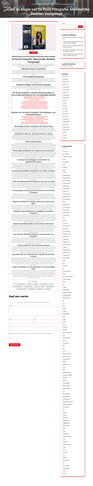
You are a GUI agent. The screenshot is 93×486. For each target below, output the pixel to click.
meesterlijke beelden (50, 286)
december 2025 (66, 87)
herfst (64, 273)
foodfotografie (66, 215)
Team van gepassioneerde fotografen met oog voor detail (34, 105)
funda (64, 260)
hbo (63, 268)
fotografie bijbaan (66, 249)
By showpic (35, 281)
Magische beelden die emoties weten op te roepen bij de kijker (34, 108)
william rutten (66, 460)
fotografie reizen (66, 255)
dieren (64, 202)
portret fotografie (66, 385)
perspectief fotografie (67, 375)
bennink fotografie (67, 178)
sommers (65, 415)
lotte (64, 335)
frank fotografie (66, 257)
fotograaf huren (66, 241)
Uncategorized (66, 433)
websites (65, 457)
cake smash (65, 191)
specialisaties (40, 288)
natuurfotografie (66, 359)
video (64, 439)
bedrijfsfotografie (66, 175)
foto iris (64, 220)
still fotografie (66, 420)
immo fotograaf (66, 289)
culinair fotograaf (66, 194)
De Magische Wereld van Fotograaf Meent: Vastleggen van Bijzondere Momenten (73, 54)
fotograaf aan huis (67, 234)
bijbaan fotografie (66, 180)
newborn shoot (66, 364)
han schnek (65, 265)
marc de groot (66, 343)
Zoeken (63, 23)
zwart (64, 471)
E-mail (35, 319)
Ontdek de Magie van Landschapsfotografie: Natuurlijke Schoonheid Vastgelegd (73, 42)
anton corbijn (65, 154)
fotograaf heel (66, 239)
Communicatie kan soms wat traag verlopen (34, 120)
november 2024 (66, 121)
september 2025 (66, 95)
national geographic (67, 353)
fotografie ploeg (66, 252)
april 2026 (65, 76)
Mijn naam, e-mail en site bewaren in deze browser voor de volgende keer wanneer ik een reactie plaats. (31, 333)
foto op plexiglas (66, 231)
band (64, 170)
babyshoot (65, 167)
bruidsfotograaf (66, 186)
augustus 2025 (66, 97)
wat (63, 455)
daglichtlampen (66, 196)
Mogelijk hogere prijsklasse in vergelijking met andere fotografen (34, 116)
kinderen (64, 311)
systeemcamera (66, 425)
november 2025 (66, 89)
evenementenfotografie (17, 286)
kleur (64, 316)
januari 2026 (65, 84)
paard (64, 369)
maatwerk (37, 286)
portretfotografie (31, 288)
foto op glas (65, 228)
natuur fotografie (66, 356)
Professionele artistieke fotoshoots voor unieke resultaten (34, 103)
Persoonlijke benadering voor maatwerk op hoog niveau (34, 101)
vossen (64, 447)
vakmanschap (47, 288)
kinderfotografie (66, 313)
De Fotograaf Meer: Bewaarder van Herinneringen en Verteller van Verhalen (73, 50)
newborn (64, 361)
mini (64, 345)
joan (64, 303)
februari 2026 (66, 81)
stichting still (65, 417)
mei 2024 (65, 137)
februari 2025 (66, 113)
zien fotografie (66, 465)
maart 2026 (65, 79)
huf (63, 284)
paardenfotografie (66, 372)
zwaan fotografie (66, 468)
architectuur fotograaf (67, 156)
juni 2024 (65, 135)
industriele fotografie (67, 292)
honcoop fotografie (67, 279)
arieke (64, 159)
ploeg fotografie (66, 383)
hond (64, 281)
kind (64, 305)
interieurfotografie (66, 297)
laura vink (65, 329)
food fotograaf (66, 210)
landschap (65, 327)
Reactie (11, 305)
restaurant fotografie (67, 404)
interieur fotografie (67, 295)
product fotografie (66, 393)
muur (64, 351)
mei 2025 (65, 105)
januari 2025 (65, 116)
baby (64, 164)
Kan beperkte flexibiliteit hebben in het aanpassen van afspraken (34, 119)
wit (63, 463)
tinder (64, 428)
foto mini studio (66, 226)
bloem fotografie (66, 183)
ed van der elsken (66, 207)
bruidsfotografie (66, 188)
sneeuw (64, 412)
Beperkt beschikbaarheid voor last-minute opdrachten (34, 117)
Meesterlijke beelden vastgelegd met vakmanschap (34, 96)
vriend (64, 449)
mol (63, 348)
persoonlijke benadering (21, 288)
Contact (56, 2)
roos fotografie (66, 407)
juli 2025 (64, 100)
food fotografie (66, 212)
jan (63, 300)
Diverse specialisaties (34, 99)
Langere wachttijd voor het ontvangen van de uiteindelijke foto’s (34, 123)
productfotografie (66, 399)
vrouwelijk (65, 452)
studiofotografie (66, 423)
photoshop (65, 377)
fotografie (65, 247)
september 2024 (66, 127)
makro (64, 340)
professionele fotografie (68, 401)
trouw (64, 431)
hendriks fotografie (67, 271)
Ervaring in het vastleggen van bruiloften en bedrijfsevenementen (34, 102)
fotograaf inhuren (66, 244)
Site (9, 326)
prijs (64, 391)
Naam (10, 319)
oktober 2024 (65, 124)
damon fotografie (66, 199)
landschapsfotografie (28, 286)
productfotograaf (66, 396)
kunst (64, 324)
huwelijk (64, 287)
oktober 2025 (65, 92)
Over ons (50, 2)
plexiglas (65, 380)
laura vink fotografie (67, 332)
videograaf (65, 441)
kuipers (64, 321)
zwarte (64, 473)
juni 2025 (65, 103)
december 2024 (66, 119)
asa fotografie (66, 162)
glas (64, 263)
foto (64, 218)
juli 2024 (64, 132)
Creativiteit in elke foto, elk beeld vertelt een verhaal (34, 98)
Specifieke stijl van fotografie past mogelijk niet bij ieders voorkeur (34, 122)
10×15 (64, 148)
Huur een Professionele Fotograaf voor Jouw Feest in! (73, 38)
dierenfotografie (66, 204)
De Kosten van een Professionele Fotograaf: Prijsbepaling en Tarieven (73, 46)
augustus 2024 (66, 129)
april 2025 (65, 108)
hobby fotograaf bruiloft (68, 276)
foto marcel (65, 223)
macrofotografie (66, 337)
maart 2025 (65, 111)
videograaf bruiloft (67, 444)
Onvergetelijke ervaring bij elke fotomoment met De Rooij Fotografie (34, 106)
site (63, 409)
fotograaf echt (66, 236)
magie (42, 286)
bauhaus (65, 172)
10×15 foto (65, 151)
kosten (64, 319)
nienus (64, 367)
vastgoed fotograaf (67, 436)
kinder (64, 308)
